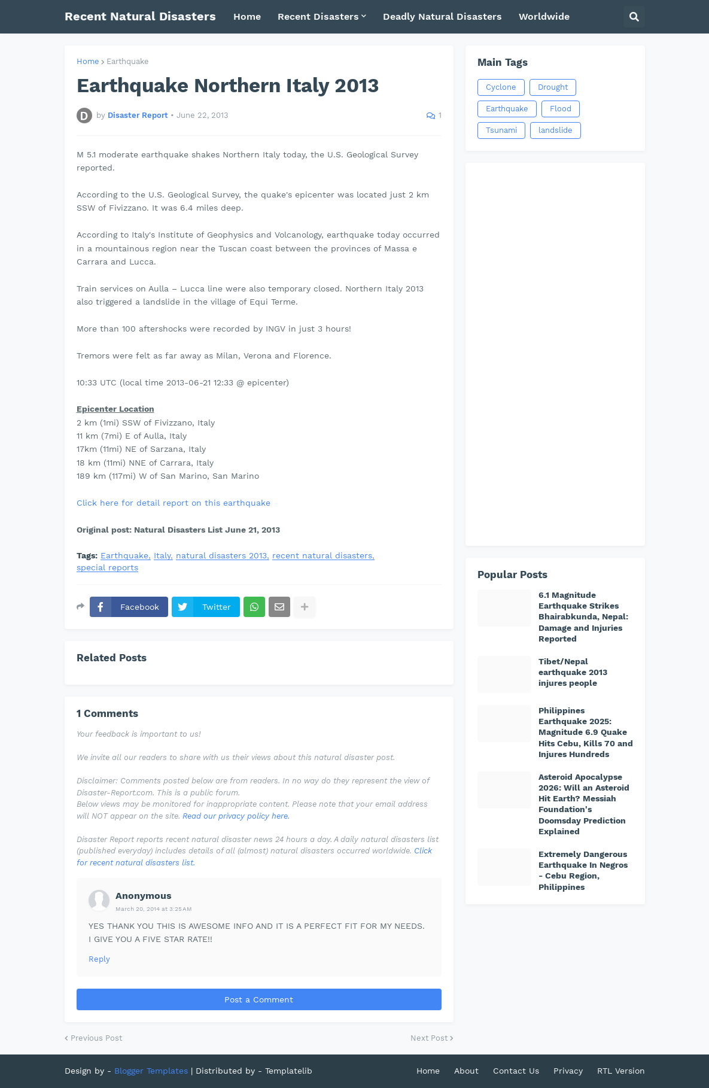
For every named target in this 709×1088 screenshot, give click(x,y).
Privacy (568, 1070)
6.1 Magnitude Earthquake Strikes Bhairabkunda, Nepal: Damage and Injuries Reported (583, 616)
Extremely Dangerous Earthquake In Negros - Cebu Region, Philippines (583, 870)
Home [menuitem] (247, 16)
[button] (634, 17)
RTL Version (621, 1070)
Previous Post (96, 1038)
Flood (560, 108)
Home (88, 61)
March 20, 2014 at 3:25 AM (153, 908)
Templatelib (288, 1070)
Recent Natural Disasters (140, 16)
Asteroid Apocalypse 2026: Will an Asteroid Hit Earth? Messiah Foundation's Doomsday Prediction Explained (583, 804)
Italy (162, 555)
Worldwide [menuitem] (544, 16)
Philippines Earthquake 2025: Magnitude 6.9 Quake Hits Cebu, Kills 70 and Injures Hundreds (585, 732)
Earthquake (127, 61)
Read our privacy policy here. (236, 816)
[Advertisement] (555, 354)
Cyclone (501, 87)
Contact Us (516, 1070)
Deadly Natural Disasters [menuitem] (442, 16)
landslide (555, 130)
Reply (99, 959)
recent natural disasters (322, 555)
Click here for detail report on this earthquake (173, 502)
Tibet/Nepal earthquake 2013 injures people (572, 672)
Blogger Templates (151, 1070)
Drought (553, 87)
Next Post (429, 1038)
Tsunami (501, 130)
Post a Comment (258, 999)
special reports (107, 567)
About (466, 1070)
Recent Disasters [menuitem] (318, 16)
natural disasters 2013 (221, 555)
